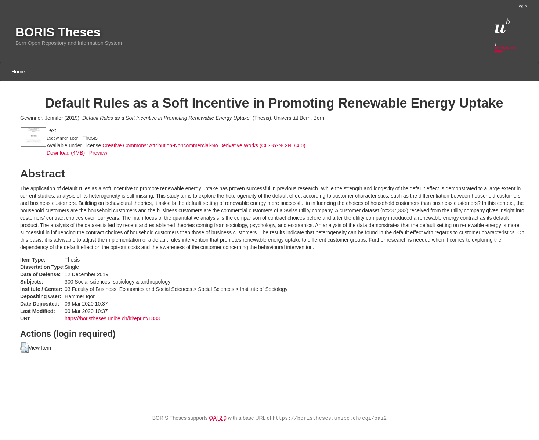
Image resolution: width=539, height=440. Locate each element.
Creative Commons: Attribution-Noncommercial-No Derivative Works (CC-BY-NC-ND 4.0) (203, 145)
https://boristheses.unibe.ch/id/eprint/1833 (112, 318)
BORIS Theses (57, 32)
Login (522, 6)
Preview (98, 153)
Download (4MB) (66, 153)
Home (18, 72)
